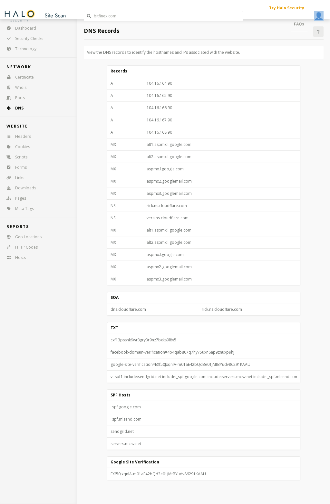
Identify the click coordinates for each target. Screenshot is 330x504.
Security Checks (22, 38)
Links (13, 177)
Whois (14, 87)
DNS (13, 108)
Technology (19, 49)
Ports (13, 97)
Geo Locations (22, 237)
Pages (14, 198)
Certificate (18, 77)
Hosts (14, 257)
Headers (16, 136)
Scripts (14, 157)
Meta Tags (18, 208)
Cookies (16, 146)
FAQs (299, 24)
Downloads (19, 188)
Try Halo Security (286, 8)
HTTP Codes (20, 247)
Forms (14, 167)
